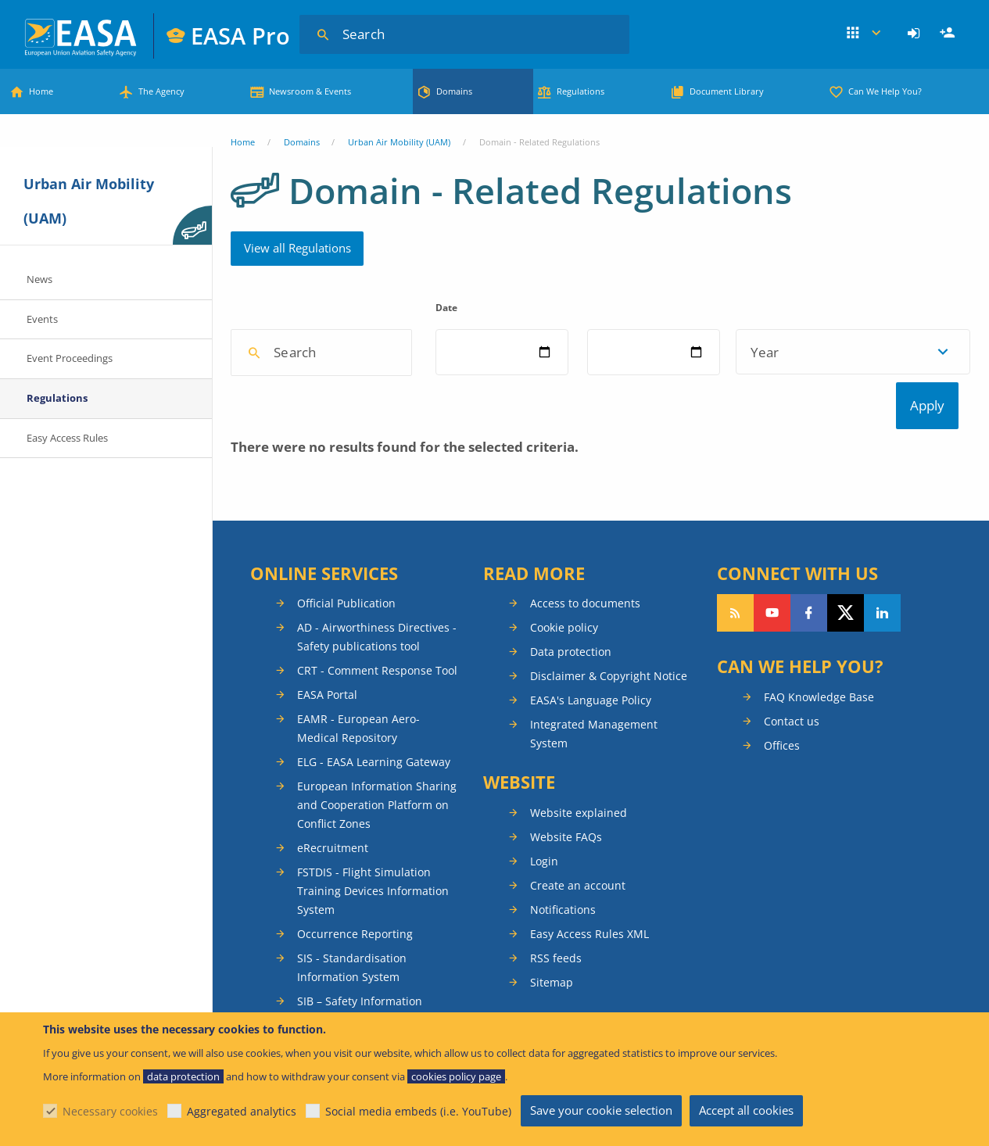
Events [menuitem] (42, 319)
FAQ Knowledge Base (819, 773)
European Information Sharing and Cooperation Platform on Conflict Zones (377, 881)
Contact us (791, 797)
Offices (782, 822)
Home (41, 91)
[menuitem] (916, 33)
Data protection (570, 728)
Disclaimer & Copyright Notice (608, 752)
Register (949, 33)
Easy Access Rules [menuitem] (67, 438)
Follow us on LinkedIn (882, 689)
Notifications (563, 986)
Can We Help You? (885, 91)
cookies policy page (456, 1076)
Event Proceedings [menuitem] (70, 358)
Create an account (577, 961)
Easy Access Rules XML (589, 1010)
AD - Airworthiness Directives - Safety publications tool (377, 713)
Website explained (578, 889)
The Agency (161, 91)
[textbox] (343, 430)
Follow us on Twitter (845, 689)
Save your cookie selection (601, 1110)
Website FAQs (566, 913)
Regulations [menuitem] (57, 398)
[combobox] (348, 430)
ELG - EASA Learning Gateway (373, 838)
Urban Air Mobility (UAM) (399, 142)
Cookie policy (564, 704)
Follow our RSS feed (735, 689)
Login (916, 33)
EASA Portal (327, 771)
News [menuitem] (39, 279)
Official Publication (346, 679)
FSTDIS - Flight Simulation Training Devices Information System (373, 967)
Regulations (580, 91)
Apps (863, 33)
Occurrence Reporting (355, 1010)
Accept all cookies (746, 1110)
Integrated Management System (594, 810)
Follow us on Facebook (808, 689)
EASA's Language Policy (590, 776)
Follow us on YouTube (772, 689)
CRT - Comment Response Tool (377, 747)
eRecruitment (332, 924)
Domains (454, 91)
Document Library (727, 91)
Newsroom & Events (310, 91)
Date (574, 307)
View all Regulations (297, 248)
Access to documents (585, 679)
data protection (183, 1076)
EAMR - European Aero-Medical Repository (358, 805)
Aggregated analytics (241, 1111)
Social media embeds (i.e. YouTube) (418, 1111)
